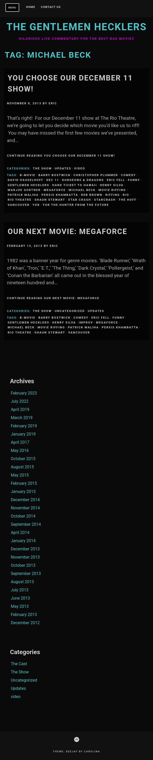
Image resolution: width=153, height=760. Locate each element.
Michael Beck (82, 190)
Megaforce (55, 190)
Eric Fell (116, 180)
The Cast (19, 663)
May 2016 (20, 450)
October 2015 (23, 458)
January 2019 (23, 434)
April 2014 (20, 532)
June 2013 (20, 598)
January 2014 (23, 540)
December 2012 (25, 622)
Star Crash (79, 199)
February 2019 (24, 425)
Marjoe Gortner (24, 190)
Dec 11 (52, 180)
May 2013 (20, 606)
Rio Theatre (20, 199)
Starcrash (105, 199)
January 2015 (23, 491)
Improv (86, 322)
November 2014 (25, 507)
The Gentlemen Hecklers (76, 27)
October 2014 (23, 516)
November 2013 (25, 557)
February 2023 (24, 393)
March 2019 (22, 417)
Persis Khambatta (60, 195)
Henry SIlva (112, 185)
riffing (112, 195)
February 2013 (24, 614)
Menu (12, 7)
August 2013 (22, 581)
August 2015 (22, 466)
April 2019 (20, 409)
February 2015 (24, 483)
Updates (63, 168)
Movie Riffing (112, 190)
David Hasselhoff (25, 180)
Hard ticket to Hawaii (74, 185)
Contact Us (51, 7)
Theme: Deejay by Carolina (76, 751)
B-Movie (27, 175)
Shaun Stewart (49, 199)
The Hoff (127, 199)
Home (30, 7)
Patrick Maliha (23, 195)
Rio (126, 195)
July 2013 (19, 589)
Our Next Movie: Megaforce (67, 231)
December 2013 (25, 548)
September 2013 (26, 573)
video (79, 168)
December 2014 (25, 499)
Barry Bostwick (54, 175)
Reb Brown (91, 195)
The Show (42, 168)
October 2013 (23, 565)
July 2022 (19, 401)
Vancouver (18, 205)
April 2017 (20, 442)
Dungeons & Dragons (83, 180)
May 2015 (20, 475)
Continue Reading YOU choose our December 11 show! (61, 155)
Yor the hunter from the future (76, 205)
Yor (36, 205)
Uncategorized (70, 311)
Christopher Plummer (96, 175)
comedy (128, 175)
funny (134, 180)
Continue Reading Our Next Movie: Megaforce (53, 298)
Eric (53, 103)
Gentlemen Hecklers (28, 185)
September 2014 (26, 524)
